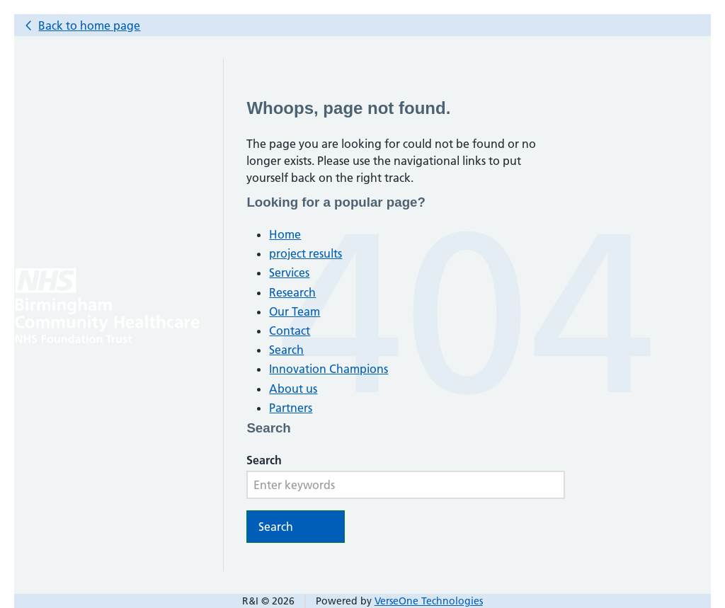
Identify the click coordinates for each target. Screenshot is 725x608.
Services (289, 272)
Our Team (294, 311)
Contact (289, 330)
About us (293, 389)
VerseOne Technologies (429, 601)
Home (285, 234)
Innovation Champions (328, 369)
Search (286, 350)
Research (292, 292)
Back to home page (89, 25)
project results (305, 253)
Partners (290, 408)
